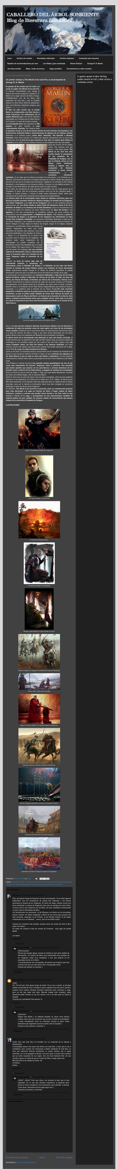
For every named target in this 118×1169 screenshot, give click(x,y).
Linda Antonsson (36, 884)
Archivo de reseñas (24, 58)
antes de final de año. (19, 107)
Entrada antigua (64, 1157)
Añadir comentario (15, 1101)
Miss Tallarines (18, 980)
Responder (16, 939)
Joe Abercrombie (14, 69)
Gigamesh (25, 884)
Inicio (9, 58)
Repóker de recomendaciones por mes (22, 63)
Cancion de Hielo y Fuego (21, 882)
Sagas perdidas (55, 69)
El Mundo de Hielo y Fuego (42, 882)
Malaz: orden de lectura (35, 69)
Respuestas (19, 944)
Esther (15, 1039)
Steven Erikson (76, 63)
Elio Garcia (57, 882)
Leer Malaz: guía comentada (54, 63)
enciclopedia (66, 882)
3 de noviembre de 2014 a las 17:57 (45, 947)
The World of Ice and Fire (52, 884)
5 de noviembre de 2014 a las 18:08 (45, 1077)
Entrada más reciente (17, 1157)
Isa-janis (15, 895)
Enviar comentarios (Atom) (26, 1162)
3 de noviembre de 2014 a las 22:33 (38, 980)
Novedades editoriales (46, 58)
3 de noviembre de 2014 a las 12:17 (33, 895)
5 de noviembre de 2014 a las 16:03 (31, 1039)
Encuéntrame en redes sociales (79, 69)
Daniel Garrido (23, 947)
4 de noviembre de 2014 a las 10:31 (45, 1011)
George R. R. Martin (95, 63)
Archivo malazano (67, 58)
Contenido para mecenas (89, 58)
